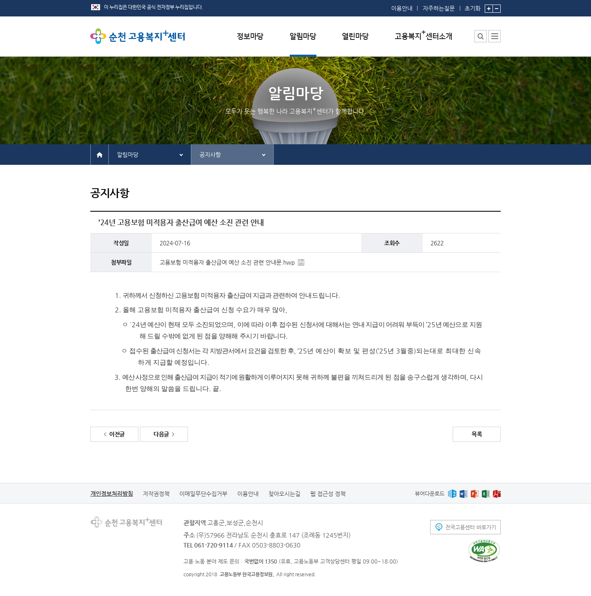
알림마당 (127, 154)
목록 (477, 434)
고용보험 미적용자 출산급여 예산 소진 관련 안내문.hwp (227, 262)
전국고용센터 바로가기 (470, 527)
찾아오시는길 (284, 493)
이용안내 (401, 8)
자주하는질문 (439, 8)
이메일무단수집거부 (203, 493)
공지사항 (210, 154)
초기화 (473, 6)
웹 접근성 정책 (328, 493)
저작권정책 (156, 493)
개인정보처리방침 (111, 493)
